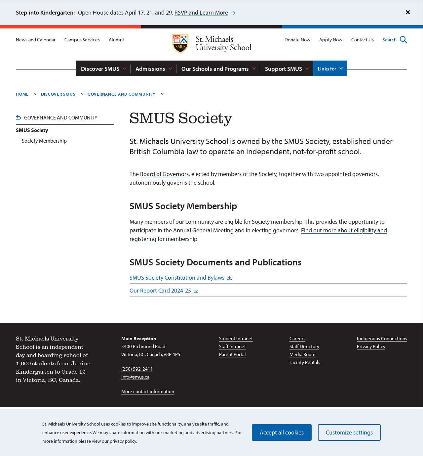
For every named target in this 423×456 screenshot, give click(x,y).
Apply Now (330, 39)
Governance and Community (60, 117)
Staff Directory (304, 346)
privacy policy (123, 441)
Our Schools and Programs (215, 68)
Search (395, 39)
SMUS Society (32, 130)
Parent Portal (232, 354)
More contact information (147, 391)
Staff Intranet (232, 346)
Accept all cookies (282, 432)
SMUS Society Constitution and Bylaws (177, 277)
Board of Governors (164, 174)
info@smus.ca (135, 377)
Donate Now (297, 39)
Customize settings (349, 432)
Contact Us (362, 39)
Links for (327, 69)
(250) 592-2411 (137, 369)
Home (22, 94)
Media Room (302, 354)
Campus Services (82, 39)
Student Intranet (236, 338)
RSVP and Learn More (201, 12)
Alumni (116, 39)
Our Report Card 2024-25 (160, 290)
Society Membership (44, 140)
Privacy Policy (371, 346)
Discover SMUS (100, 68)
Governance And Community (121, 94)
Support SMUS (283, 68)
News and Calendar (36, 39)
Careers (297, 338)
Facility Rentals (304, 362)
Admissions (150, 68)
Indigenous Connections (382, 338)
